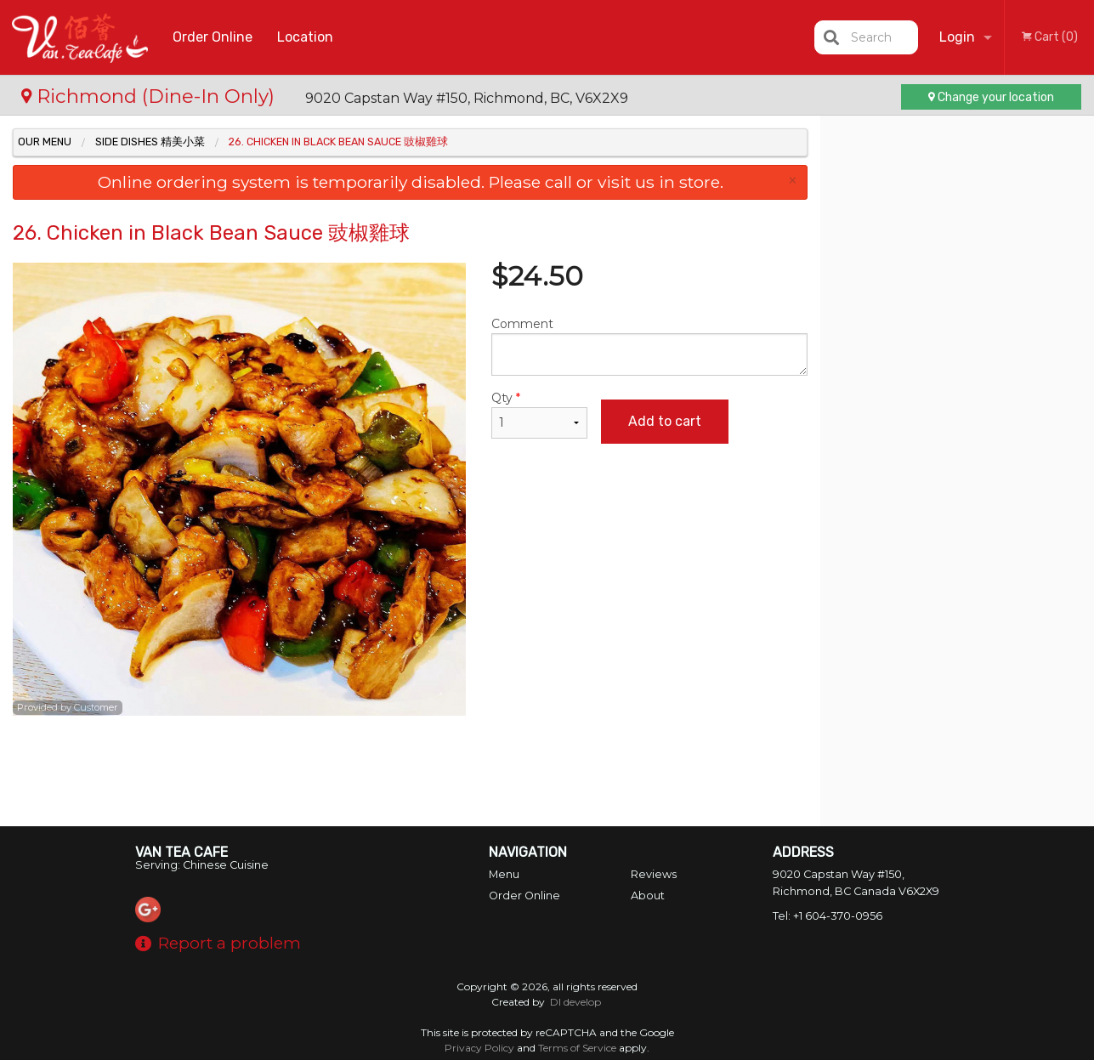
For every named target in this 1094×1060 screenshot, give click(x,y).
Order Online (212, 37)
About (648, 895)
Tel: (827, 916)
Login (957, 37)
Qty (539, 414)
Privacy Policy (479, 1047)
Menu (504, 874)
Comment (649, 346)
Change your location (991, 97)
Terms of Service (577, 1047)
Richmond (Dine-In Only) (150, 96)
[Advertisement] (410, 770)
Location (305, 37)
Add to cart (664, 421)
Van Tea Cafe (181, 852)
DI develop (575, 1001)
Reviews (654, 874)
